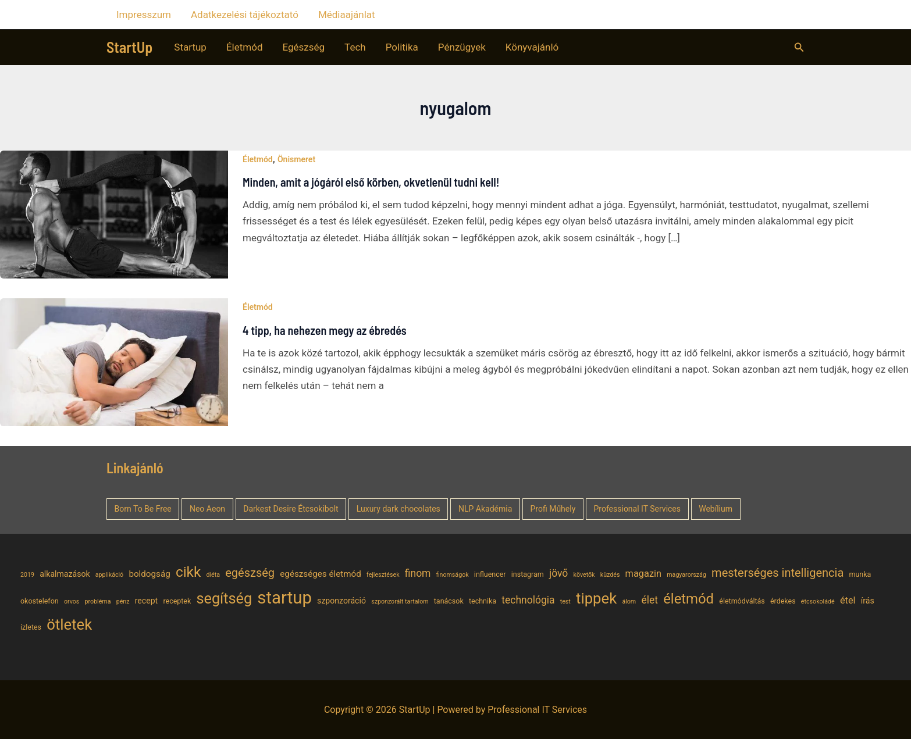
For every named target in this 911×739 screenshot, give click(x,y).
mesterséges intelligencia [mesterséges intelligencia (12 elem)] (777, 573)
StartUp (129, 47)
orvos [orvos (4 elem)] (71, 601)
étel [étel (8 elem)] (848, 600)
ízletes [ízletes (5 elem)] (30, 627)
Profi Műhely (553, 508)
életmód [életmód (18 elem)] (688, 599)
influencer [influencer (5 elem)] (490, 574)
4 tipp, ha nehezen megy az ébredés (325, 330)
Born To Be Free (143, 508)
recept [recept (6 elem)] (146, 600)
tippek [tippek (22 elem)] (596, 598)
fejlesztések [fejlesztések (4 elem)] (383, 575)
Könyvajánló (532, 47)
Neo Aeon (207, 508)
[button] (799, 47)
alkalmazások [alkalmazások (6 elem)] (65, 574)
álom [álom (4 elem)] (629, 601)
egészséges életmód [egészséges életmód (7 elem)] (320, 574)
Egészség (304, 47)
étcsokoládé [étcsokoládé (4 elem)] (818, 601)
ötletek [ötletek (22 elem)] (69, 624)
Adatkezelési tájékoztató (244, 14)
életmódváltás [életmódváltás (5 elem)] (741, 601)
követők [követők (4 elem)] (584, 575)
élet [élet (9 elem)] (649, 600)
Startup (190, 47)
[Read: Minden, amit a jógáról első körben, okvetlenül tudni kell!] (114, 213)
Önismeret (296, 159)
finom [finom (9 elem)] (418, 573)
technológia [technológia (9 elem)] (527, 600)
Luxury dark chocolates (398, 508)
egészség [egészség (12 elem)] (250, 573)
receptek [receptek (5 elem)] (177, 601)
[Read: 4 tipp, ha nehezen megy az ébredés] (114, 361)
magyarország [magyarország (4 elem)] (686, 575)
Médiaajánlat (346, 14)
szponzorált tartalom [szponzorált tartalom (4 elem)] (399, 601)
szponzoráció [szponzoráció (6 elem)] (341, 600)
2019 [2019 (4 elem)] (27, 575)
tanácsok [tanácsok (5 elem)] (449, 601)
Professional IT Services (637, 508)
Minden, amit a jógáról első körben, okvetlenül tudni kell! (371, 182)
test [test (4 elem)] (565, 601)
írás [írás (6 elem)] (867, 600)
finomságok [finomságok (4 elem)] (452, 575)
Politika (402, 47)
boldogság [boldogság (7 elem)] (149, 574)
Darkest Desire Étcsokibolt (290, 508)
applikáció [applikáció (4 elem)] (109, 575)
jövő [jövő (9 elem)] (558, 573)
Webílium (715, 508)
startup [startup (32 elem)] (284, 598)
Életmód (244, 47)
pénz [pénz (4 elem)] (123, 601)
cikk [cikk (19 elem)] (188, 571)
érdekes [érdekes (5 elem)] (783, 601)
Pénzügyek (462, 47)
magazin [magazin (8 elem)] (643, 573)
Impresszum (143, 14)
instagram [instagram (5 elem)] (527, 574)
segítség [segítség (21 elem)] (224, 598)
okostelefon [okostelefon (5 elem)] (39, 601)
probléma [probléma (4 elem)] (98, 601)
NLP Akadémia (485, 508)
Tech (355, 47)
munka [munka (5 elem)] (860, 574)
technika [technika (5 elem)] (482, 601)
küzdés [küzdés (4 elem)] (610, 575)
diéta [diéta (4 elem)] (213, 575)
